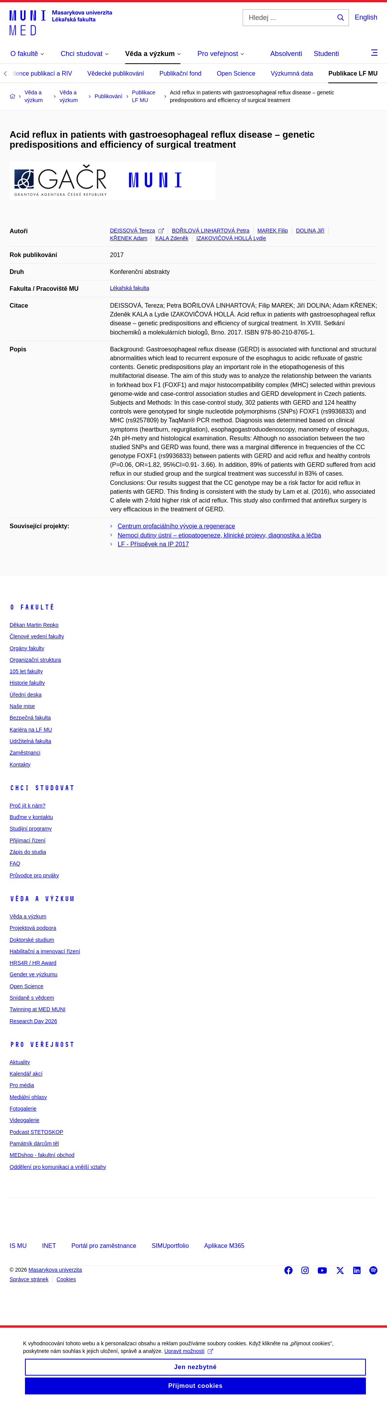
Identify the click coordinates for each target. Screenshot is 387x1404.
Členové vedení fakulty (37, 636)
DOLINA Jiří (310, 230)
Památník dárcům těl (34, 1143)
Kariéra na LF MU (31, 730)
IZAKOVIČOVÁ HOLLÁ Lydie (231, 238)
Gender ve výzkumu (34, 974)
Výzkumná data (292, 73)
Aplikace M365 (224, 1246)
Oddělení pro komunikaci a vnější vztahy (58, 1167)
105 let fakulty (26, 671)
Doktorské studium (32, 940)
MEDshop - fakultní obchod (42, 1155)
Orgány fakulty (27, 648)
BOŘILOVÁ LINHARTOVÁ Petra (211, 230)
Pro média (22, 1085)
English (366, 17)
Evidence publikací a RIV (38, 73)
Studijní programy (31, 829)
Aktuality (20, 1062)
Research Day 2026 (33, 1021)
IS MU (18, 1246)
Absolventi (286, 54)
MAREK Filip (273, 230)
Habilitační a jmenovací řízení (45, 951)
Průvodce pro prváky (34, 875)
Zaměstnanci (25, 753)
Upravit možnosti (188, 1359)
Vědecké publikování (116, 73)
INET (49, 1246)
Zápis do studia (28, 852)
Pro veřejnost (42, 1044)
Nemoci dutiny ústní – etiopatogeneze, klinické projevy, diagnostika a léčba (219, 535)
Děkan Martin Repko (34, 625)
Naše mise (22, 706)
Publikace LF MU (352, 73)
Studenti (326, 54)
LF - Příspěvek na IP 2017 (153, 544)
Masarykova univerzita (55, 1270)
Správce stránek (29, 1279)
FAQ (15, 863)
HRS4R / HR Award (33, 963)
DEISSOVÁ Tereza (137, 230)
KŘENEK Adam (128, 238)
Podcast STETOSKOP (36, 1132)
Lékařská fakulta (129, 288)
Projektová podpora (33, 928)
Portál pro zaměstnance (103, 1246)
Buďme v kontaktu (31, 817)
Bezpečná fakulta (30, 718)
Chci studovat (42, 788)
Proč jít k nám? (27, 806)
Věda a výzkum (42, 899)
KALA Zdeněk (172, 238)
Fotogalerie (23, 1109)
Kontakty (20, 764)
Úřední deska (25, 695)
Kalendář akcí (26, 1074)
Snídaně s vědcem (32, 998)
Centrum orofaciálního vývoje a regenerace (176, 526)
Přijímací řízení (27, 840)
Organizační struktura (35, 660)
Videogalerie (25, 1120)
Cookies (66, 1279)
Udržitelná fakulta (30, 741)
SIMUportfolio (170, 1246)
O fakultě (32, 607)
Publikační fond (180, 73)
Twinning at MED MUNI (37, 1009)
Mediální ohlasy (28, 1097)
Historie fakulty (27, 683)
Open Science (236, 73)
